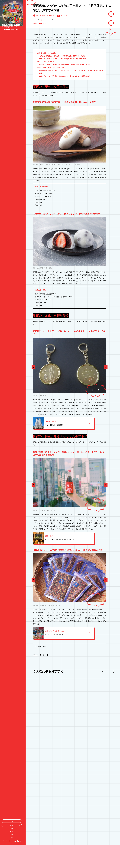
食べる (12, 660)
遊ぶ (13, 663)
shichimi (64, 129)
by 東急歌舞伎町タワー (10, 30)
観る (13, 657)
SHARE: (35, 708)
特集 (13, 649)
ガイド (62, 69)
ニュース (6, 669)
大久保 (38, 69)
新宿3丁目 (45, 69)
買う (13, 666)
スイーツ (45, 73)
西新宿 (51, 69)
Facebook (38, 258)
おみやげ (36, 73)
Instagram (38, 255)
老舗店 (53, 73)
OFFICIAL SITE (40, 252)
